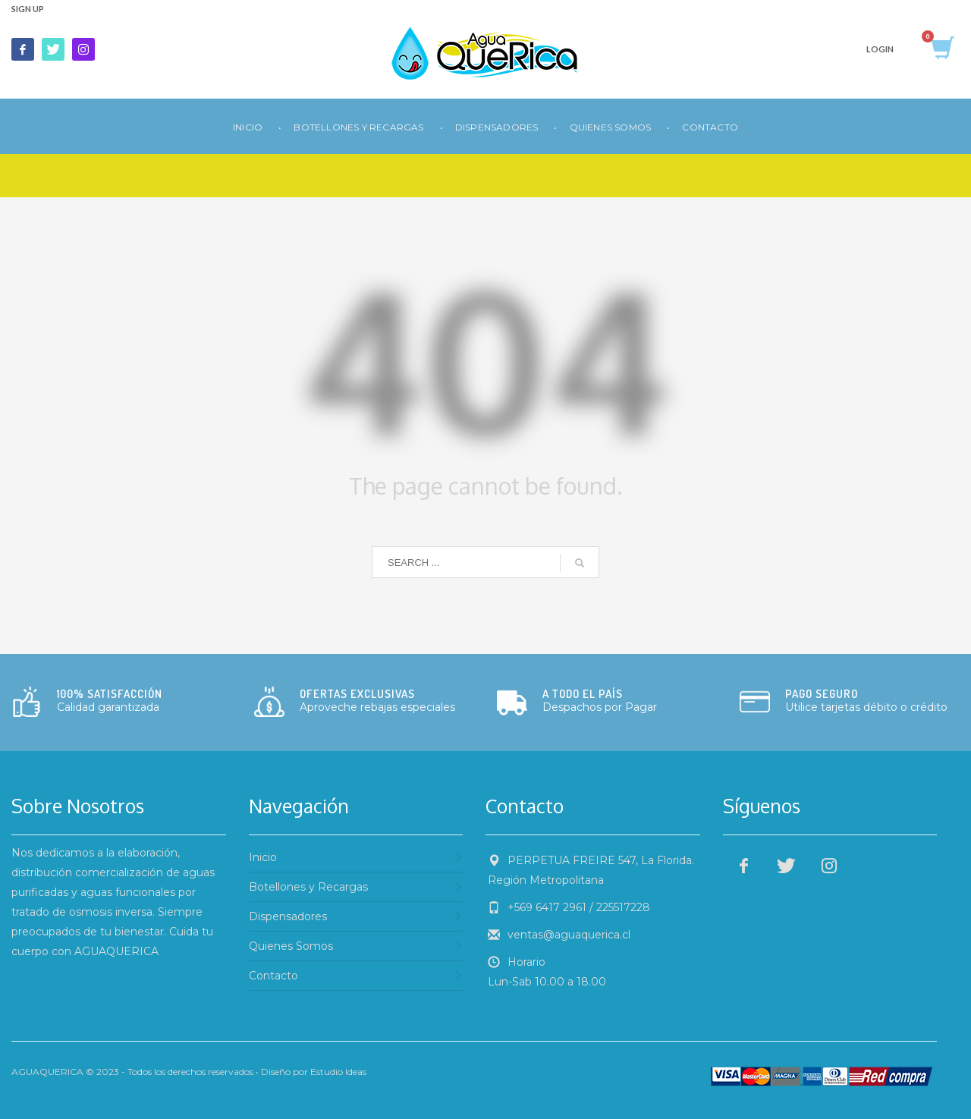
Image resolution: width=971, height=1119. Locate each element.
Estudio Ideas (338, 1071)
